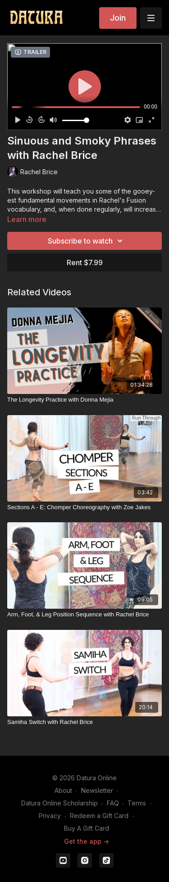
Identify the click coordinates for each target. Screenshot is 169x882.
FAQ (113, 803)
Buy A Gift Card (86, 828)
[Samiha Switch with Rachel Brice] (84, 722)
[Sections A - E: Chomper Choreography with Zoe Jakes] (84, 507)
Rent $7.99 (85, 262)
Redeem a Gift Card (99, 815)
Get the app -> (86, 841)
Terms (137, 803)
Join (118, 18)
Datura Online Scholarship (59, 803)
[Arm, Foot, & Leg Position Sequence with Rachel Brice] (84, 614)
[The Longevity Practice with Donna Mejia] (84, 399)
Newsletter (97, 790)
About (63, 790)
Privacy (50, 815)
